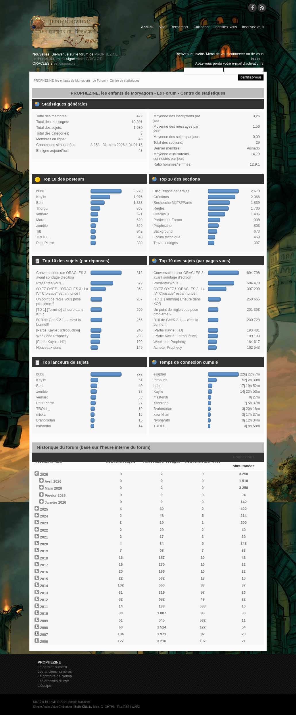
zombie (42, 226)
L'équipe (44, 686)
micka (41, 415)
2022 (44, 530)
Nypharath (161, 420)
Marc (40, 220)
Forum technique (166, 237)
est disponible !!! (66, 64)
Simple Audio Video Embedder (52, 706)
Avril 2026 (53, 482)
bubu (40, 191)
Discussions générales (171, 191)
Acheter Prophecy (167, 348)
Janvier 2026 (55, 503)
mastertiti (43, 426)
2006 (44, 642)
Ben (39, 203)
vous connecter (233, 54)
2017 (44, 565)
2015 (44, 579)
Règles (159, 208)
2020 (44, 544)
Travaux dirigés (165, 243)
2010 (44, 614)
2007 (44, 635)
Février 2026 (55, 496)
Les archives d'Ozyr (53, 681)
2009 (44, 621)
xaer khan (161, 415)
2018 (44, 558)
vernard (42, 214)
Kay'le (41, 197)
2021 (44, 537)
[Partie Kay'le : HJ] (51, 342)
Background (163, 231)
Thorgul (42, 208)
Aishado (253, 148)
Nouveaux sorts (48, 348)
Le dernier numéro (52, 667)
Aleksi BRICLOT (88, 59)
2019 (44, 551)
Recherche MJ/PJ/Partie (172, 203)
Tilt (38, 231)
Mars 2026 (53, 488)
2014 (44, 586)
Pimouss (160, 380)
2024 (44, 516)
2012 (44, 600)
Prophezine (162, 226)
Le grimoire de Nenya (55, 676)
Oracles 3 (161, 214)
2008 (44, 628)
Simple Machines (79, 702)
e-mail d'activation (246, 64)
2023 (44, 523)
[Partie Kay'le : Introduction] (58, 330)
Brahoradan (45, 420)
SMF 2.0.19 (40, 702)
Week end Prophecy (52, 336)
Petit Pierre (45, 243)
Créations (161, 197)
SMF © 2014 (59, 702)
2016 (44, 572)
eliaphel (159, 374)
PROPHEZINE (106, 54)
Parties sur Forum (167, 220)
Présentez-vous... (50, 283)
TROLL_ (43, 237)
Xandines (160, 403)
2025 (44, 509)
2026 (44, 475)
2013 (44, 593)
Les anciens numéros (55, 672)
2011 (44, 607)
